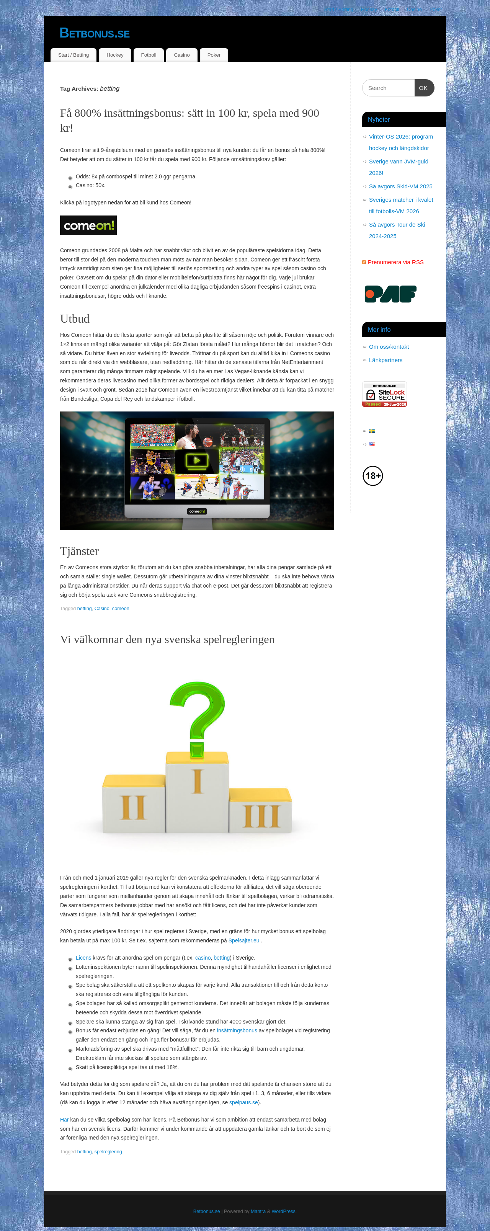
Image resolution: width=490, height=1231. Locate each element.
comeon (120, 608)
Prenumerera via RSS (396, 262)
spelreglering (108, 1151)
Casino (414, 9)
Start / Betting (338, 9)
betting (84, 608)
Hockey (369, 9)
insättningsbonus (237, 1030)
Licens (83, 958)
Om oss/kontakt (389, 346)
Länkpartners (386, 360)
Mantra (258, 1211)
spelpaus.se (243, 1102)
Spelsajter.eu (244, 940)
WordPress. (284, 1211)
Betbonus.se (94, 33)
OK (421, 87)
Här (64, 1120)
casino (203, 958)
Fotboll (392, 9)
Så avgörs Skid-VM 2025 (401, 186)
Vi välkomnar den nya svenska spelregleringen (167, 639)
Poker (436, 9)
